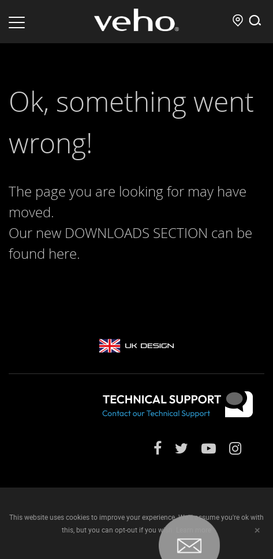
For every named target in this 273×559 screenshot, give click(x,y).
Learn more (193, 529)
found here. (44, 253)
